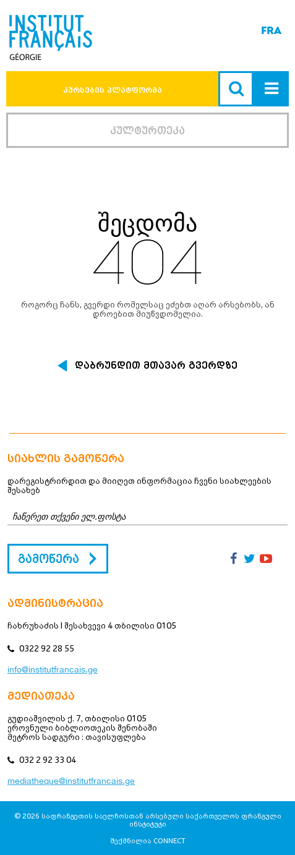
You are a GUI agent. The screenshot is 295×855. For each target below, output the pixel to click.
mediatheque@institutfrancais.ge (71, 781)
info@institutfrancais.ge (52, 669)
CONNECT (169, 840)
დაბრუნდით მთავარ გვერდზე (156, 365)
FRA (271, 30)
